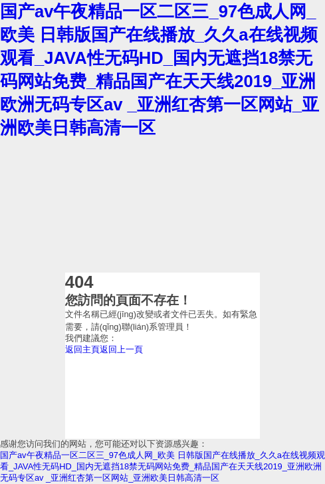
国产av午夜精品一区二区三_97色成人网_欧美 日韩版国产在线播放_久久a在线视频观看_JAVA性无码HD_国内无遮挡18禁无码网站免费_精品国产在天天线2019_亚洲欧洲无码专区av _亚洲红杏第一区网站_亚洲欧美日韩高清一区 (162, 466)
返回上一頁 (121, 349)
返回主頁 (82, 349)
